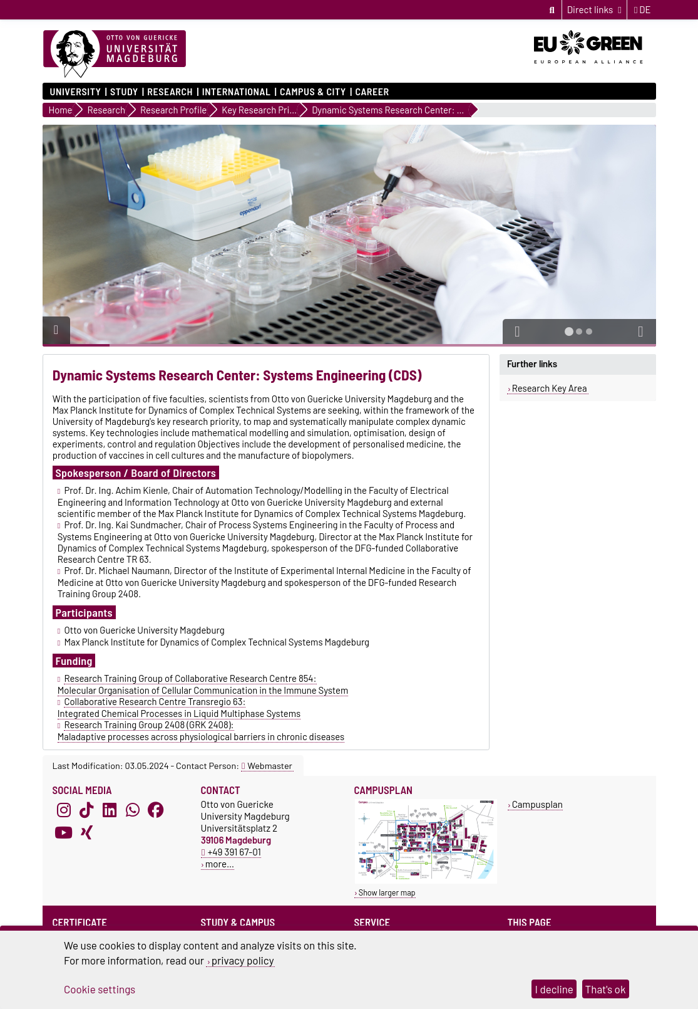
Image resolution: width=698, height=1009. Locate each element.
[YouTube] (64, 832)
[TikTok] (86, 809)
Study (124, 91)
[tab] (569, 331)
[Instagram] (64, 809)
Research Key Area (549, 388)
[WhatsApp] (132, 809)
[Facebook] (156, 809)
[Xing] (86, 832)
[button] (518, 331)
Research (170, 91)
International (236, 91)
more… (219, 863)
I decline (554, 989)
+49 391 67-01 (231, 851)
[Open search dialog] (551, 9)
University (75, 91)
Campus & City (313, 91)
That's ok (605, 989)
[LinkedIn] (109, 809)
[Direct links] (594, 9)
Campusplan (537, 804)
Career (372, 91)
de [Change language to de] (642, 9)
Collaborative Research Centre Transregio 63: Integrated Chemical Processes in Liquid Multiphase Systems (179, 707)
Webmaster (267, 765)
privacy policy (243, 960)
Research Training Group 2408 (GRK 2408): (149, 724)
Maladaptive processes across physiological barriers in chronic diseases (201, 736)
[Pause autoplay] (56, 330)
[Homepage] (115, 54)
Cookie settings (99, 989)
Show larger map (387, 892)
